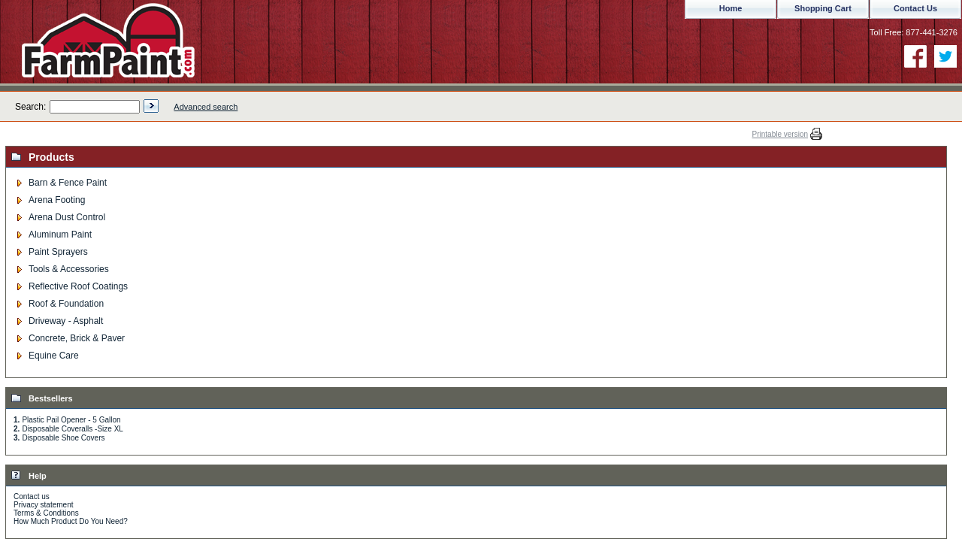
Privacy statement (43, 505)
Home (731, 8)
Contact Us (915, 8)
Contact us (32, 496)
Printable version (780, 134)
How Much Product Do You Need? (71, 521)
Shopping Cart (823, 8)
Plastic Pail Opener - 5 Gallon (71, 420)
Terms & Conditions (46, 513)
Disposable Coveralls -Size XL (72, 429)
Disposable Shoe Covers (63, 438)
